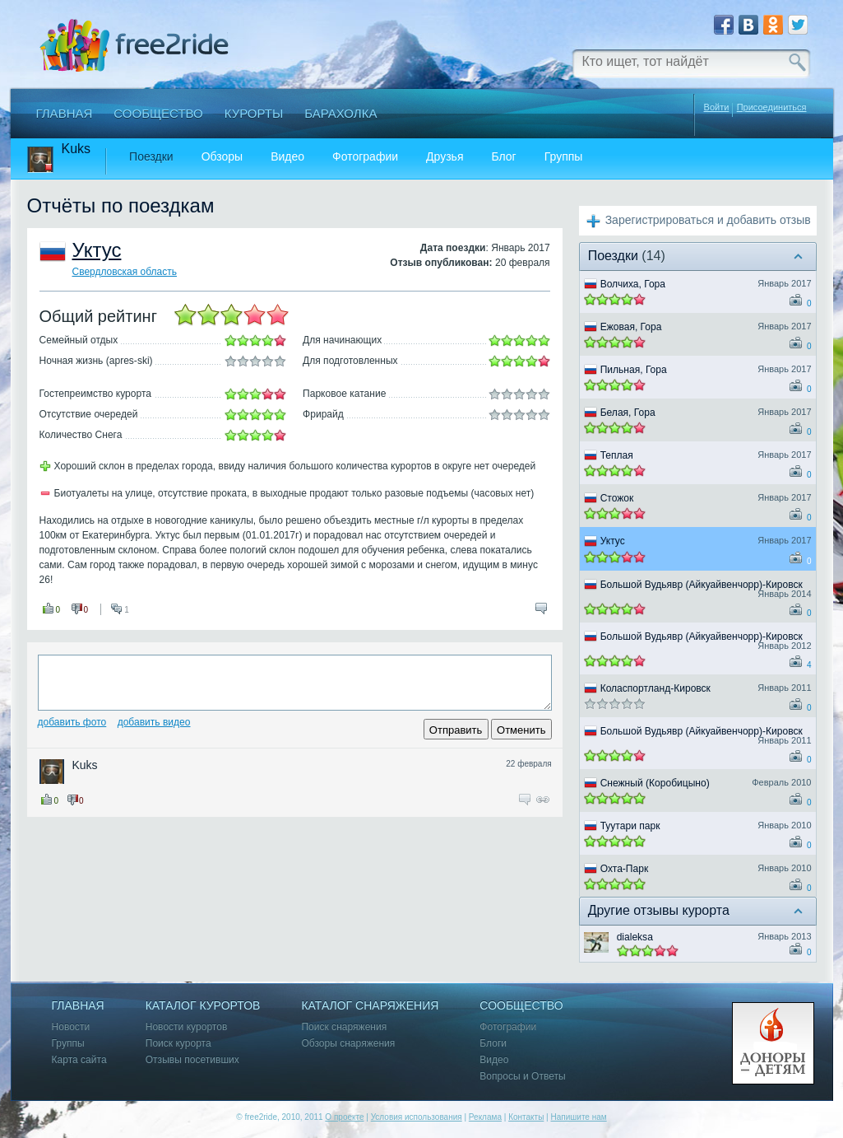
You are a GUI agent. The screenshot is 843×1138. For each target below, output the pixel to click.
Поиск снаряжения (344, 1027)
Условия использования (416, 1117)
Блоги (493, 1043)
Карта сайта (79, 1060)
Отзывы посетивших (192, 1060)
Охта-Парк (624, 868)
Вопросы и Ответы (522, 1076)
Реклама (485, 1117)
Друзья (444, 157)
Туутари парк (630, 826)
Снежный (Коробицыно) (655, 783)
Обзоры (222, 157)
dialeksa (635, 937)
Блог (503, 157)
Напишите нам (578, 1117)
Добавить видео (154, 722)
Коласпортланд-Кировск (655, 688)
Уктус (97, 250)
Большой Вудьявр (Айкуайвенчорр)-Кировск (701, 584)
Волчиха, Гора (632, 284)
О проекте (344, 1117)
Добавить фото (72, 722)
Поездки (151, 157)
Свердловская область (124, 272)
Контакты (526, 1117)
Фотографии (365, 157)
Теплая (616, 455)
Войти (717, 107)
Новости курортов (187, 1027)
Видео (287, 157)
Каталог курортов (203, 1006)
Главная (64, 113)
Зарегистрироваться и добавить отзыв (708, 219)
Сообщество (157, 113)
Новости (71, 1027)
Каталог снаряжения (369, 1006)
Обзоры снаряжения (348, 1043)
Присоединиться (772, 107)
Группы (563, 157)
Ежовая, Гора (631, 327)
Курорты (254, 113)
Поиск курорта (178, 1043)
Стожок (617, 498)
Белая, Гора (627, 412)
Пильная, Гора (633, 369)
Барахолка (340, 113)
